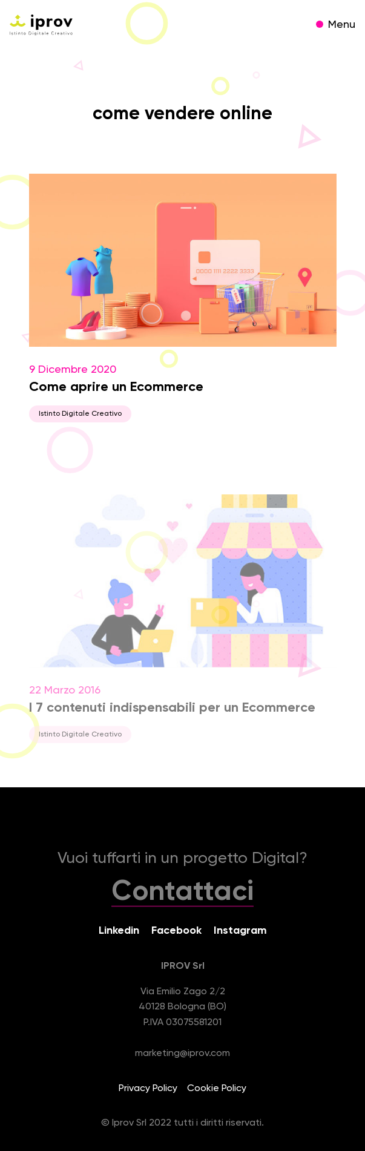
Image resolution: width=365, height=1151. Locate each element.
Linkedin (119, 930)
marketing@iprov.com (182, 1053)
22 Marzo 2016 (183, 626)
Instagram (240, 930)
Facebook (176, 930)
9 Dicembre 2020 (183, 298)
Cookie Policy (216, 1089)
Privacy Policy (148, 1089)
